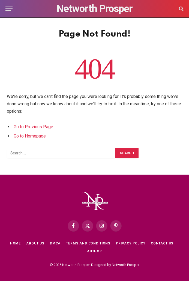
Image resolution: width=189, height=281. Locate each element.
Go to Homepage (30, 136)
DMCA (55, 243)
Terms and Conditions (88, 243)
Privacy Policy (130, 243)
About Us (35, 243)
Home (15, 243)
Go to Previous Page (33, 126)
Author (94, 251)
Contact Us (162, 243)
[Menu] (9, 9)
